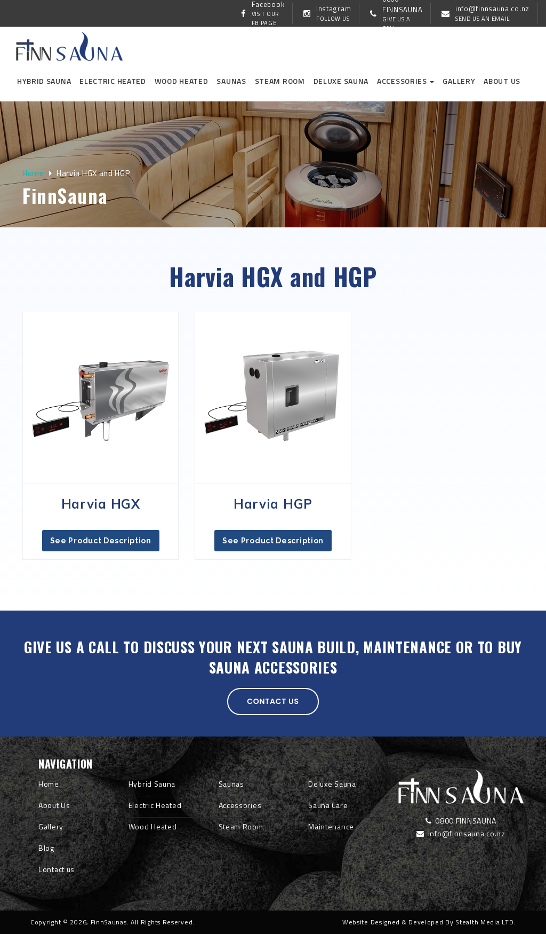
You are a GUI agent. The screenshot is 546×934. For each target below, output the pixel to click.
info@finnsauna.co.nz (460, 833)
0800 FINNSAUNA (460, 820)
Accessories (405, 80)
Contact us (273, 701)
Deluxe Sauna (341, 80)
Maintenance (331, 826)
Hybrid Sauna (44, 80)
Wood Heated (181, 80)
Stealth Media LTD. (485, 922)
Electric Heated (112, 80)
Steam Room (280, 80)
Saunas (231, 80)
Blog (46, 847)
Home (33, 173)
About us (502, 80)
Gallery (459, 80)
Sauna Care (328, 805)
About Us (54, 805)
